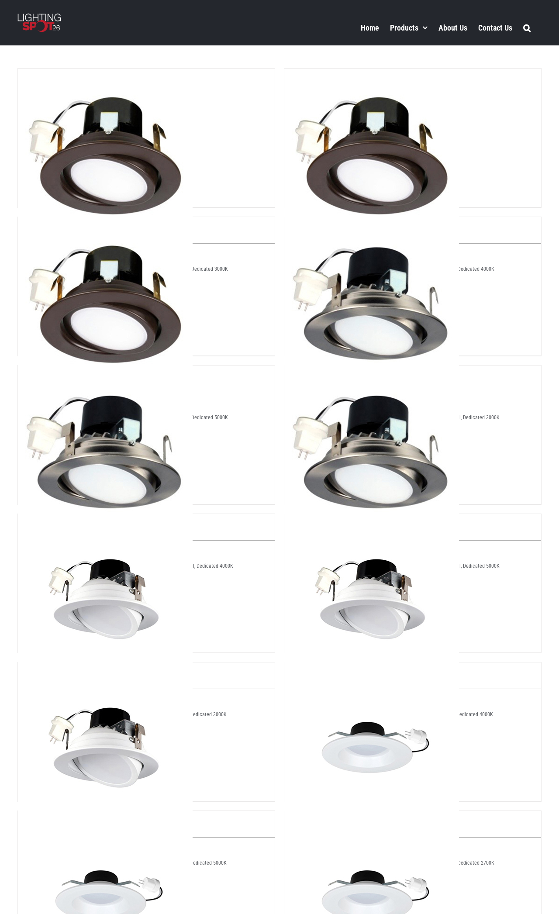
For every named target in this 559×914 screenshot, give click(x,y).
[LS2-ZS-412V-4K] (371, 818)
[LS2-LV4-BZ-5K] (105, 224)
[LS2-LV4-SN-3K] (371, 224)
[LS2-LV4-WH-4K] (371, 521)
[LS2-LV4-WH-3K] (105, 521)
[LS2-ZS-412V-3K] (105, 818)
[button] (527, 27)
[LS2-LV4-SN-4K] (105, 373)
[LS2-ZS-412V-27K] (371, 670)
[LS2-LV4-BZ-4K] (371, 76)
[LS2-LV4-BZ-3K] (105, 76)
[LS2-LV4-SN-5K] (371, 373)
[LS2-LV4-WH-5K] (105, 670)
